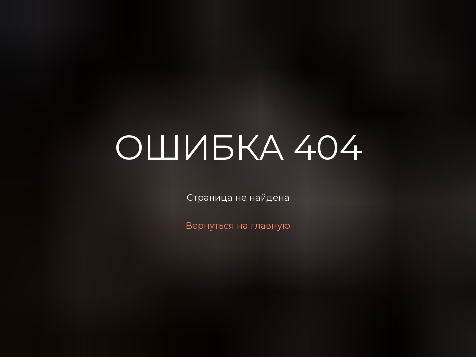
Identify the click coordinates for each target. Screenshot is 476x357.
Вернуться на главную (238, 225)
